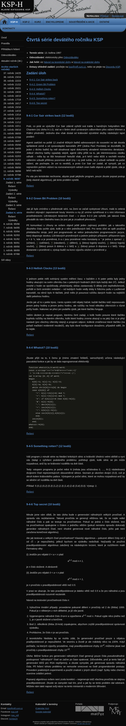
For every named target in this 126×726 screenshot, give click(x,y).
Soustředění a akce (81, 22)
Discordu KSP (113, 67)
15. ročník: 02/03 (12, 156)
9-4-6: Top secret (38, 103)
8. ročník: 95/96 (12, 224)
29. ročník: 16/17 (12, 103)
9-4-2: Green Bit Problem (42, 84)
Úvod (4, 37)
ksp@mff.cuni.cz (77, 67)
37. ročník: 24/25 (12, 73)
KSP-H (12, 4)
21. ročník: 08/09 (12, 133)
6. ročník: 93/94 (12, 231)
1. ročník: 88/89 (12, 250)
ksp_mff (15, 715)
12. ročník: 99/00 (12, 167)
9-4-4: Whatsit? (37, 93)
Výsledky (13, 190)
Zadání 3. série (13, 205)
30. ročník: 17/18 (12, 99)
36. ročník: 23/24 (12, 77)
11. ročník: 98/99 (12, 171)
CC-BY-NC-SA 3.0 (83, 723)
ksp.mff (14, 712)
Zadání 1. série (13, 182)
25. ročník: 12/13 (12, 118)
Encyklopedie (55, 22)
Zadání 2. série (13, 193)
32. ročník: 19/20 (12, 92)
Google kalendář (43, 712)
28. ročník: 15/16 (12, 107)
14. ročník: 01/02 (12, 160)
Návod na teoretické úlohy (57, 62)
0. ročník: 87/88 (12, 254)
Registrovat (118, 16)
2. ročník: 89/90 (12, 246)
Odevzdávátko (70, 57)
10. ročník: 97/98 (12, 175)
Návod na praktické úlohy (86, 62)
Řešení (30, 186)
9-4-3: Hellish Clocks (40, 89)
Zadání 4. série (14, 212)
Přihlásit (104, 16)
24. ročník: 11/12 (12, 122)
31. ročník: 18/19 (12, 96)
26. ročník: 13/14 (12, 114)
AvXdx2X (13, 719)
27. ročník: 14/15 (12, 111)
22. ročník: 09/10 (12, 129)
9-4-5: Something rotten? (42, 98)
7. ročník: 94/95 (12, 227)
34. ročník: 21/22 (12, 84)
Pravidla (5, 43)
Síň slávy (6, 260)
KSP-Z (26, 22)
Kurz (38, 22)
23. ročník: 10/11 (12, 126)
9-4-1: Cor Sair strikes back (43, 79)
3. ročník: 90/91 (12, 243)
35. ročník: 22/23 (12, 80)
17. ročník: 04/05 (12, 148)
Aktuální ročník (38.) (11, 61)
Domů (4, 22)
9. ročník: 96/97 (12, 179)
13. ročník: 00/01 (12, 163)
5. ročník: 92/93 (12, 235)
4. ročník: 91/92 (12, 239)
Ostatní (104, 22)
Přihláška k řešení (10, 49)
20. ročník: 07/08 (12, 137)
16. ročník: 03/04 (12, 152)
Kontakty (9, 28)
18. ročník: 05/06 (12, 145)
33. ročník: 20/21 (12, 88)
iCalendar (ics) (42, 708)
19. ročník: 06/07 (12, 141)
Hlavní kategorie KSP (15, 10)
